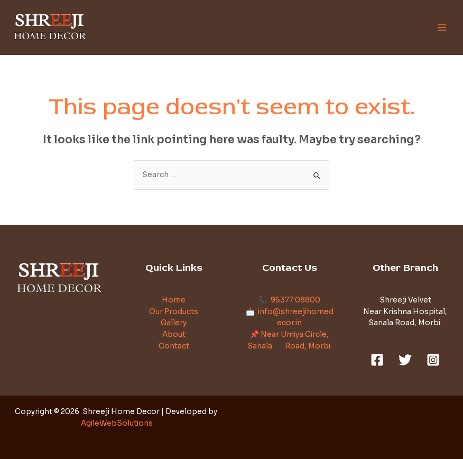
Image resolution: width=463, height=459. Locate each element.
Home (174, 300)
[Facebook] (377, 359)
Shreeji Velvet (405, 300)
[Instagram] (433, 359)
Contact (174, 346)
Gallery (174, 322)
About (174, 334)
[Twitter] (405, 359)
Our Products (173, 311)
